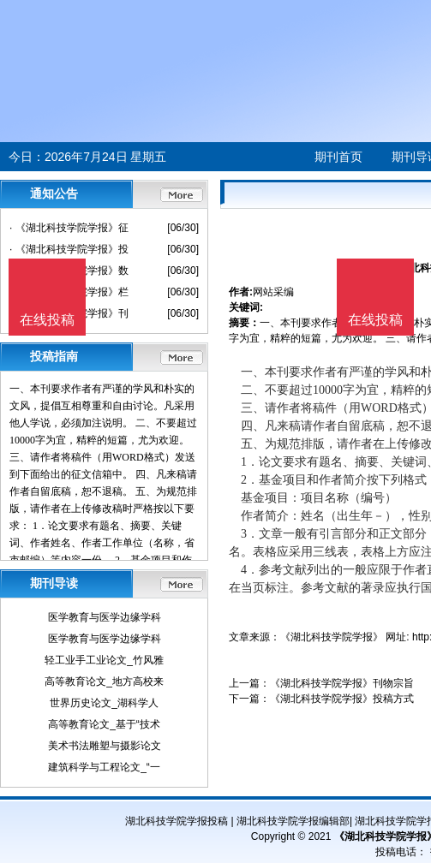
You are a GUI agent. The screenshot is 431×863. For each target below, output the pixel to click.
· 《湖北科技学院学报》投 (69, 249)
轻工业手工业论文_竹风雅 (104, 660)
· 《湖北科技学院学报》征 (69, 228)
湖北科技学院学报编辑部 (293, 821)
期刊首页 (338, 157)
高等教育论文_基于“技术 (104, 724)
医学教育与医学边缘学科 (104, 617)
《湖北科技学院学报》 (331, 637)
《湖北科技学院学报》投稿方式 (342, 699)
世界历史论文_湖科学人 (104, 703)
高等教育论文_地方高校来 (104, 681)
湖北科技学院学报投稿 (176, 821)
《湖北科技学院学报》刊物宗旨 (342, 683)
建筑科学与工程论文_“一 (104, 767)
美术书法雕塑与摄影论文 (104, 746)
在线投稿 (375, 319)
